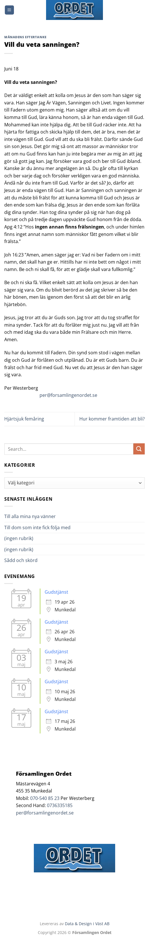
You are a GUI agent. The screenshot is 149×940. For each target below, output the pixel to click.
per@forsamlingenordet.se (68, 395)
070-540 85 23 (44, 798)
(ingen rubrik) (18, 538)
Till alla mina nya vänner (35, 516)
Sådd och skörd (21, 560)
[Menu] (9, 10)
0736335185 (60, 805)
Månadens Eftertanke (25, 37)
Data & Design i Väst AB (87, 923)
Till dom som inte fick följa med (37, 527)
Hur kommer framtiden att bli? (112, 419)
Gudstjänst (56, 592)
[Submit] (139, 448)
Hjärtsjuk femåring (24, 419)
